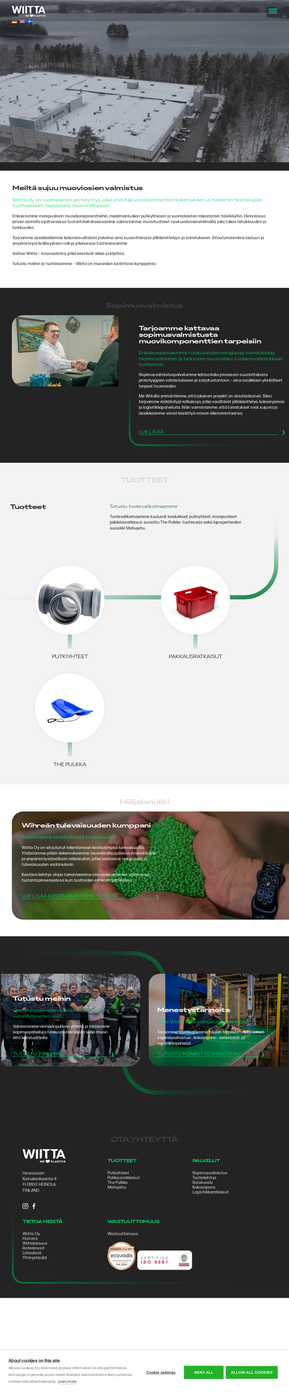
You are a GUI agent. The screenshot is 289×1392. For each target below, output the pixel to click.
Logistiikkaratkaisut (210, 1265)
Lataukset (36, 1327)
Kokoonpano (203, 1260)
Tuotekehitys (204, 1251)
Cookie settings (160, 1371)
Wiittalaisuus (39, 1318)
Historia (34, 1313)
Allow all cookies (252, 1371)
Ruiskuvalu (202, 1256)
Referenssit (37, 1322)
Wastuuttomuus (124, 1308)
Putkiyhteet (120, 1246)
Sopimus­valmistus (209, 1246)
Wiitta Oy (35, 1308)
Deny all (203, 1371)
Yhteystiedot (39, 1332)
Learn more (85, 1381)
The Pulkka (119, 1256)
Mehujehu (118, 1260)
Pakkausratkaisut (125, 1251)
